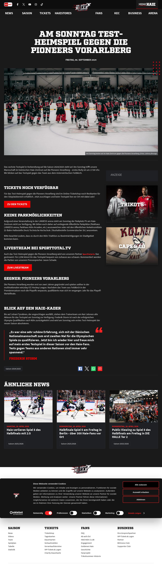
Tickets (45, 13)
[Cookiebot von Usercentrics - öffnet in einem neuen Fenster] (16, 560)
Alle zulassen (141, 532)
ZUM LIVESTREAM (19, 268)
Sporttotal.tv (89, 254)
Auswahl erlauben (141, 539)
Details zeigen (134, 560)
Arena (153, 13)
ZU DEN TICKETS (19, 204)
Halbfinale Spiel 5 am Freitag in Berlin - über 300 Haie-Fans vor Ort (80, 434)
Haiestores (63, 13)
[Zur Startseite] (83, 10)
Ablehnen (141, 546)
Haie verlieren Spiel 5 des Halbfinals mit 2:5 (24, 432)
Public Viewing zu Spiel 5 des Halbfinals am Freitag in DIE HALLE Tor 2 (131, 434)
